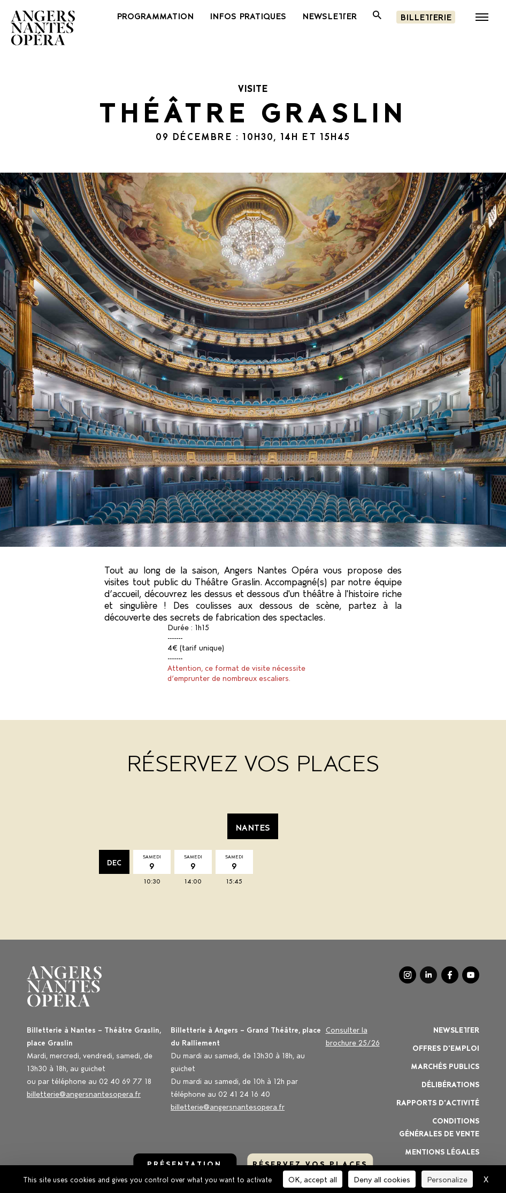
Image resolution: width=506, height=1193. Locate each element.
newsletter (329, 15)
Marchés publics (445, 1065)
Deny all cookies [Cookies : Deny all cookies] (382, 1179)
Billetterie (425, 16)
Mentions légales (442, 1151)
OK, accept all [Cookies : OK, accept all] (312, 1179)
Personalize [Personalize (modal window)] (447, 1179)
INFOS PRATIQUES (248, 15)
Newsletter (456, 1029)
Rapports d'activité (437, 1102)
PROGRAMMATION (155, 15)
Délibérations (450, 1084)
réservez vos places (309, 1163)
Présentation (184, 1163)
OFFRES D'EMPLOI (445, 1047)
